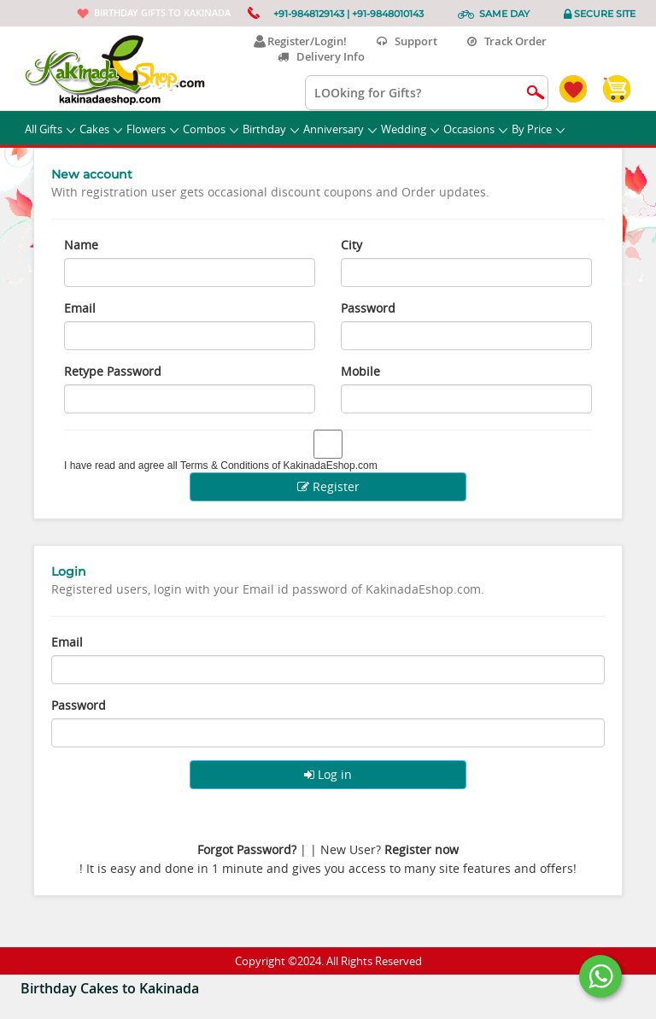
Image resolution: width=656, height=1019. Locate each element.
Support (407, 41)
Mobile (360, 371)
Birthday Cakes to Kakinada (109, 988)
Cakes (100, 129)
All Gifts (50, 129)
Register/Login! (300, 41)
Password (368, 308)
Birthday (271, 129)
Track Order (507, 41)
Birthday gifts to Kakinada (162, 12)
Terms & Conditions (224, 465)
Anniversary (340, 129)
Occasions (475, 129)
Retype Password (112, 371)
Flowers (152, 129)
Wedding (410, 129)
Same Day (504, 14)
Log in (328, 774)
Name (81, 245)
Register (328, 486)
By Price (538, 129)
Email (80, 308)
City (351, 245)
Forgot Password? (246, 849)
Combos (210, 129)
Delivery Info (321, 56)
